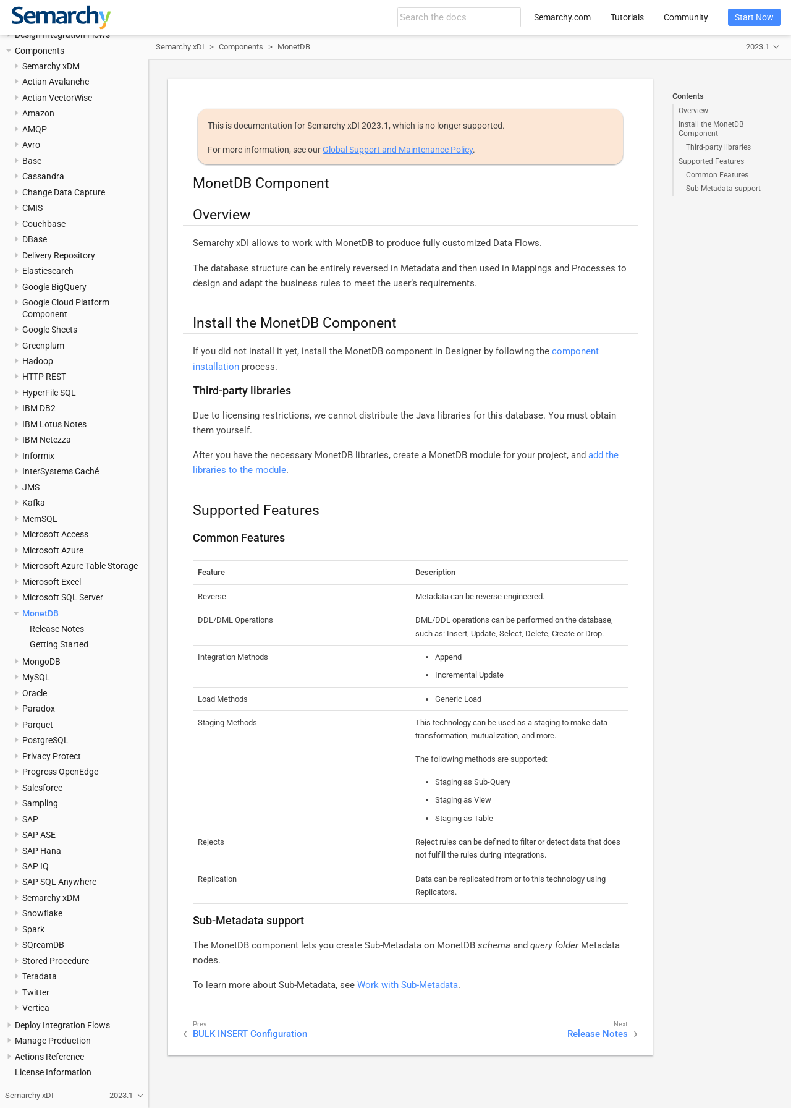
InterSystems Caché (60, 471)
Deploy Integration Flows (62, 1025)
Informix (38, 456)
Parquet (37, 725)
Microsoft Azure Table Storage (80, 566)
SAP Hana (41, 851)
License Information (53, 1072)
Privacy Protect (51, 756)
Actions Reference (49, 1057)
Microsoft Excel (51, 582)
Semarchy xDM (51, 66)
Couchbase (44, 224)
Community (686, 17)
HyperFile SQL (49, 393)
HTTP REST (44, 376)
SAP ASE (39, 835)
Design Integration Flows (62, 35)
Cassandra (43, 176)
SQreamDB (43, 945)
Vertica (35, 1008)
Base (31, 161)
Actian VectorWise (57, 98)
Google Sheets (49, 330)
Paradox (38, 709)
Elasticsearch (48, 271)
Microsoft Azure (52, 550)
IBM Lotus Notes (54, 424)
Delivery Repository (58, 255)
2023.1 (757, 46)
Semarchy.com (562, 17)
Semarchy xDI (180, 46)
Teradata (39, 976)
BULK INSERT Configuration (250, 1033)
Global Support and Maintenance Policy (398, 150)
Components (39, 51)
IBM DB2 (39, 408)
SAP (30, 819)
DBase (34, 239)
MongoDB (41, 662)
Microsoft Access (55, 534)
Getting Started (59, 644)
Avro (31, 145)
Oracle (34, 693)
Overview (693, 110)
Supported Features (711, 161)
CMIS (32, 208)
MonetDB (40, 613)
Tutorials (627, 17)
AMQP (34, 129)
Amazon (38, 113)
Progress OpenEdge (60, 772)
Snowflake (42, 913)
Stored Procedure (55, 961)
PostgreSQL (45, 740)
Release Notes (57, 629)
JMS (31, 487)
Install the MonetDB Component (711, 128)
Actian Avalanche (55, 82)
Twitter (35, 992)
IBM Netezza (46, 440)
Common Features (717, 175)
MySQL (36, 677)
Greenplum (43, 346)
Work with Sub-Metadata (407, 985)
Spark (33, 929)
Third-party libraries (718, 147)
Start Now (754, 17)
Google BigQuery (54, 287)
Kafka (33, 503)
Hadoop (37, 361)
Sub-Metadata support (723, 188)
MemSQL (39, 519)
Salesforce (42, 788)
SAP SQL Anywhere (59, 882)
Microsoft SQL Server (62, 597)
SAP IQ (35, 866)
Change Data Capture (63, 192)
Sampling (40, 803)
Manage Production (53, 1041)
